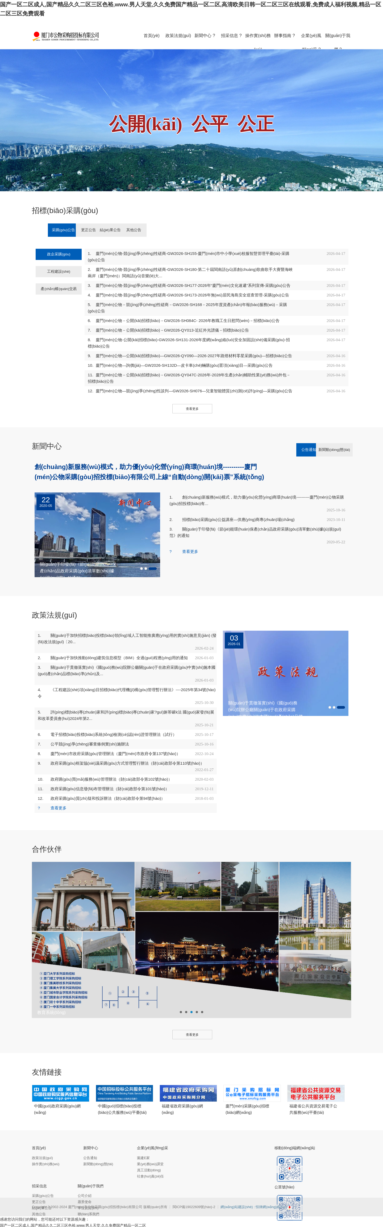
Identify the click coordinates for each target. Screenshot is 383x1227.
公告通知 (290, 430)
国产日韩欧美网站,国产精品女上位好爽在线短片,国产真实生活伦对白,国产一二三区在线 (282, 1224)
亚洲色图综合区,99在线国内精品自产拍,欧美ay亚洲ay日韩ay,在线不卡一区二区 (273, 1218)
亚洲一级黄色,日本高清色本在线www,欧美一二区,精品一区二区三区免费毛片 (157, 1212)
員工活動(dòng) (149, 1151)
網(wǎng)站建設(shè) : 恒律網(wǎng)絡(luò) (253, 1188)
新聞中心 (90, 1129)
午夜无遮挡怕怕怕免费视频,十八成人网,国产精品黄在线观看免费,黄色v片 (282, 1212)
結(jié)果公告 (150, 230)
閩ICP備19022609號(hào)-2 (194, 1188)
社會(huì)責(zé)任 (150, 1157)
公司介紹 (84, 1177)
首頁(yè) (39, 1129)
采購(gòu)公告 (67, 230)
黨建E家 (143, 1139)
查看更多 (192, 390)
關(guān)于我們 (90, 1167)
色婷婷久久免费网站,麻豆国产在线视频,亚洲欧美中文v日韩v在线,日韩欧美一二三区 (140, 1224)
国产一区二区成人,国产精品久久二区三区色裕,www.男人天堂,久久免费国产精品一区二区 (73, 1206)
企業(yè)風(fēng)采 (152, 1129)
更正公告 (109, 230)
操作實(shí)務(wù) (45, 1145)
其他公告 (191, 230)
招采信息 (39, 1167)
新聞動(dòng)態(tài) (331, 430)
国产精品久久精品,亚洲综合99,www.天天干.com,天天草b (46, 1212)
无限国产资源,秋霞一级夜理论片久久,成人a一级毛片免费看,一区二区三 (148, 1218)
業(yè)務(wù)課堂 (150, 1145)
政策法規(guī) (42, 1139)
